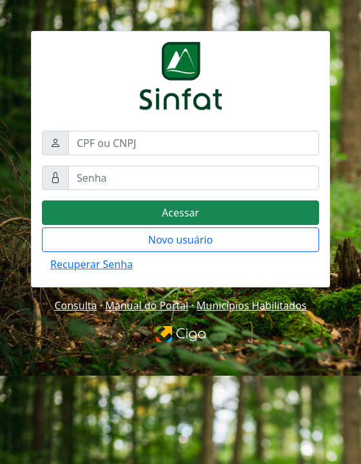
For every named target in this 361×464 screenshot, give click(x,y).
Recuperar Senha (91, 264)
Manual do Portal (146, 305)
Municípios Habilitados (252, 305)
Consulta (75, 305)
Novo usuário (180, 240)
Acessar (180, 213)
